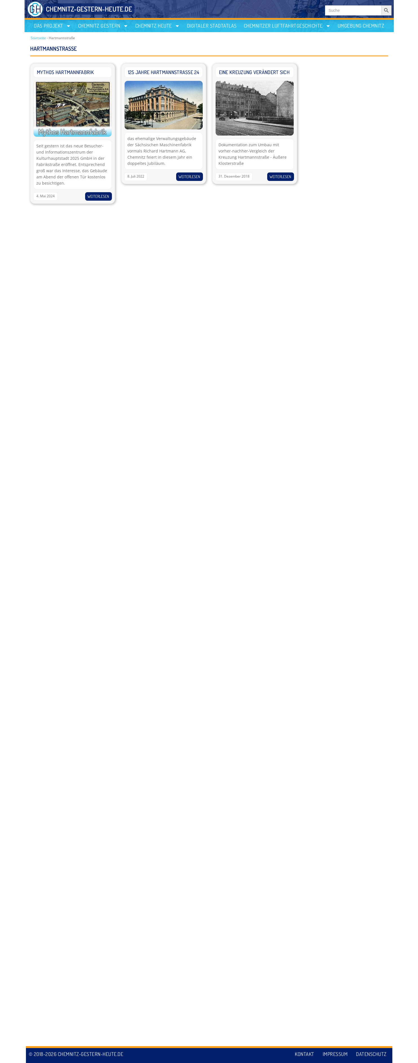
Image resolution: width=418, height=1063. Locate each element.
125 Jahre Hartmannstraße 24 (163, 72)
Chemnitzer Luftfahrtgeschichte (287, 25)
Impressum (335, 1054)
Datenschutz (371, 1054)
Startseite (38, 38)
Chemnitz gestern (103, 25)
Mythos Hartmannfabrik (65, 72)
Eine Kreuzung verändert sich (254, 72)
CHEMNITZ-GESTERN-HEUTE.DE (89, 9)
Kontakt (304, 1054)
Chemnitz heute (157, 25)
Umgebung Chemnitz (361, 26)
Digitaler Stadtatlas (212, 26)
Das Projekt (52, 25)
